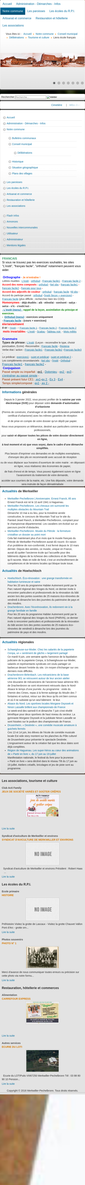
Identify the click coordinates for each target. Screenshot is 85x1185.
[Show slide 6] (77, 83)
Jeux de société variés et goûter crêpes (31, 791)
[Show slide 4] (68, 83)
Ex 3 (52, 379)
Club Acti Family (11, 787)
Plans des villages (22, 173)
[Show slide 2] (58, 83)
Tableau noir (54, 331)
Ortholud (65, 360)
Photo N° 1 (9, 943)
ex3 (69, 371)
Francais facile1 (12, 364)
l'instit (13, 328)
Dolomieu (51, 371)
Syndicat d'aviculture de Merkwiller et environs (30, 835)
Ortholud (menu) (14, 317)
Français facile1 (51, 281)
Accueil (7, 3)
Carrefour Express (16, 998)
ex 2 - (45, 383)
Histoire (8, 895)
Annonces (12, 221)
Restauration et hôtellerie (52, 18)
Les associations (13, 25)
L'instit (25, 281)
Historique (17, 161)
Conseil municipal (22, 144)
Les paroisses (36, 11)
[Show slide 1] (54, 83)
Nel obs (54, 284)
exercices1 (23, 357)
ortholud (35, 281)
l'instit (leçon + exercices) (58, 295)
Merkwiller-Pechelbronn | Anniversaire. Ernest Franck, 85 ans (42, 498)
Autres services (11, 1043)
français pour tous (31, 288)
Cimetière (62, 105)
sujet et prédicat (40, 357)
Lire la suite (8, 828)
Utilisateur (12, 233)
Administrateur (15, 239)
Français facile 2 (71, 281)
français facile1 (69, 284)
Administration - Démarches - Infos (38, 3)
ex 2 (45, 379)
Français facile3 (72, 349)
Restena (64, 346)
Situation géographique (25, 167)
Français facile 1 (28, 328)
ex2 (62, 371)
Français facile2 (53, 349)
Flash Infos (13, 215)
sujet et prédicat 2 (61, 357)
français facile (61, 291)
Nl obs (74, 291)
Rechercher (7, 96)
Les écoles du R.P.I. (62, 11)
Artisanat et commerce (17, 18)
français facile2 (10, 288)
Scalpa (41, 331)
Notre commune (13, 11)
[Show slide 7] (82, 83)
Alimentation (9, 995)
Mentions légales (16, 245)
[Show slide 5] (72, 83)
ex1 (38, 379)
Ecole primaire (10, 891)
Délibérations (24, 152)
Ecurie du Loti (12, 1046)
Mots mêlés (70, 331)
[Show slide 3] (63, 83)
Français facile (10, 299)
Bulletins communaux (24, 138)
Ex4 (60, 379)
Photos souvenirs (12, 939)
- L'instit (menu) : (12, 309)
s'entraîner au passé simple (19, 375)
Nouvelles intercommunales (22, 227)
